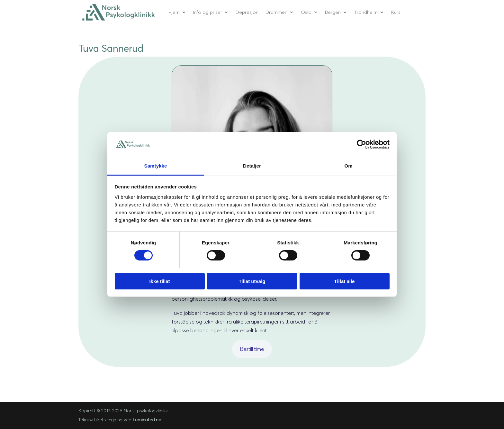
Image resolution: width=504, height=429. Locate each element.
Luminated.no (147, 420)
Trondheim (366, 12)
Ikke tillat (159, 281)
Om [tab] (348, 166)
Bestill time (252, 349)
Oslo (306, 12)
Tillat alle (344, 281)
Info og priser (207, 12)
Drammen (276, 12)
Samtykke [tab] (155, 166)
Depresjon (247, 12)
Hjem (174, 12)
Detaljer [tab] (252, 166)
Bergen (333, 12)
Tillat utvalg (252, 281)
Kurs (396, 12)
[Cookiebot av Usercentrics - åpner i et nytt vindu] (361, 144)
